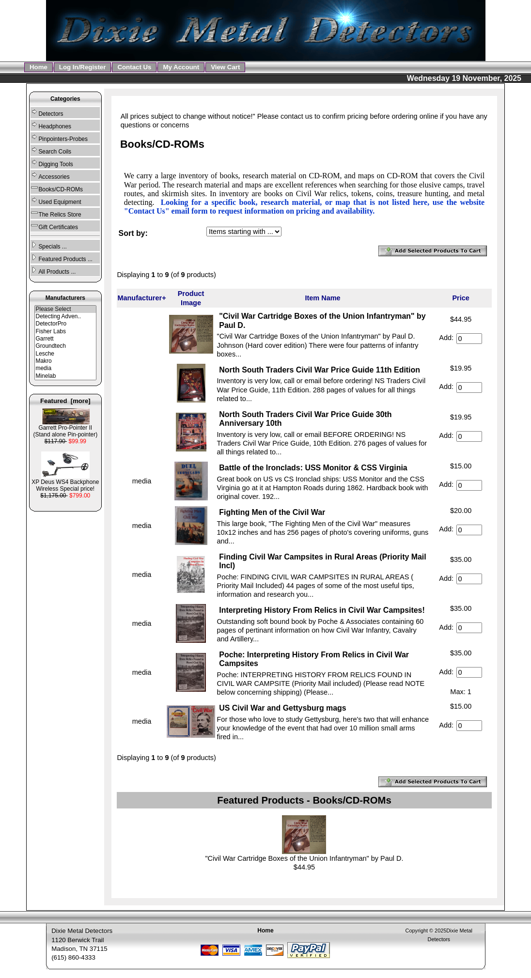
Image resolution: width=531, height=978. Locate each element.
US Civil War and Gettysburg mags (282, 708)
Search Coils (51, 150)
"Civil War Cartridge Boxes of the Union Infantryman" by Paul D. (304, 858)
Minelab (65, 376)
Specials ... (48, 245)
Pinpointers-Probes (59, 137)
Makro (65, 361)
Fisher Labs (65, 331)
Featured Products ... (61, 258)
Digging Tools (52, 163)
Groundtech (65, 346)
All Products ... (53, 270)
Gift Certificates (54, 226)
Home (38, 67)
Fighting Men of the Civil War (272, 512)
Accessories (50, 175)
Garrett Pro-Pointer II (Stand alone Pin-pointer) (65, 428)
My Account (181, 67)
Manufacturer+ (141, 298)
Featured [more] (65, 400)
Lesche (65, 353)
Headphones (51, 125)
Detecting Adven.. (65, 316)
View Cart (225, 67)
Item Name (322, 298)
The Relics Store (56, 213)
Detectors (47, 112)
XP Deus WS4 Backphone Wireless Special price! (65, 482)
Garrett (65, 338)
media (65, 368)
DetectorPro (65, 323)
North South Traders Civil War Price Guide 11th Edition (319, 370)
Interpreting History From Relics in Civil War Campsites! (322, 610)
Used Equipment (56, 200)
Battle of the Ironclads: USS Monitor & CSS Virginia (313, 468)
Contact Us (134, 67)
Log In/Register (82, 67)
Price (460, 298)
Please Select (65, 309)
